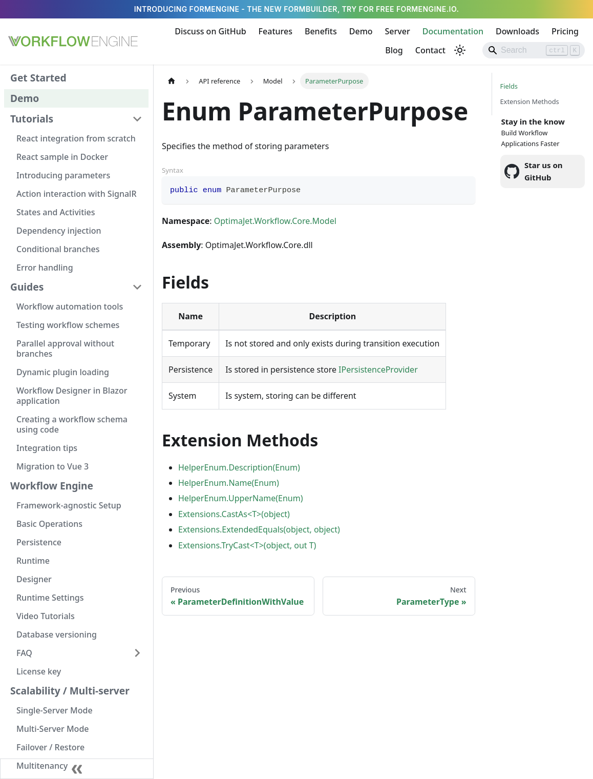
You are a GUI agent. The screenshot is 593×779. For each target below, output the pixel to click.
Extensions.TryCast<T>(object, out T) (247, 545)
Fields (509, 86)
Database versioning (56, 634)
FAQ (24, 653)
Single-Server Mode (54, 710)
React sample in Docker (62, 156)
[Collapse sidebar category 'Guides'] (137, 287)
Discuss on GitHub (210, 31)
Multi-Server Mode (52, 728)
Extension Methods (529, 101)
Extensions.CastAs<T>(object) (234, 514)
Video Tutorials (45, 616)
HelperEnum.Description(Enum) (239, 467)
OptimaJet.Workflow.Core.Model (275, 221)
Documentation (452, 31)
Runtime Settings (49, 597)
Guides (27, 287)
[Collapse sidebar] (77, 768)
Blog (394, 50)
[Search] (533, 50)
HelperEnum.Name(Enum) (228, 482)
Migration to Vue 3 (52, 466)
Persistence (38, 542)
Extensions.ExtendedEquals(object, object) (259, 529)
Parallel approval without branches (65, 348)
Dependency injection (58, 230)
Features (275, 31)
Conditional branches (58, 249)
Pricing (565, 31)
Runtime (33, 560)
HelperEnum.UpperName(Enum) (240, 498)
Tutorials (31, 119)
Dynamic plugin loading (62, 372)
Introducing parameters (63, 175)
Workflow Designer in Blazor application (71, 395)
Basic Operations (49, 523)
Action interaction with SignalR (76, 193)
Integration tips (46, 448)
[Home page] (171, 81)
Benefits (321, 31)
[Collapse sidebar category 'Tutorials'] (137, 119)
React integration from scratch (76, 138)
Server (397, 31)
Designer (34, 579)
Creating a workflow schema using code (72, 424)
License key (38, 671)
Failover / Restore (50, 747)
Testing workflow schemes (67, 325)
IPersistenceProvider (378, 369)
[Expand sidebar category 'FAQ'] (137, 653)
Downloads (517, 31)
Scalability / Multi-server (70, 691)
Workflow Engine (51, 486)
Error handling (44, 267)
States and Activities (55, 212)
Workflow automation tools (69, 306)
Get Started (38, 78)
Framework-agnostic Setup (68, 505)
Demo (361, 31)
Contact (430, 50)
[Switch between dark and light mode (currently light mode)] (460, 50)
